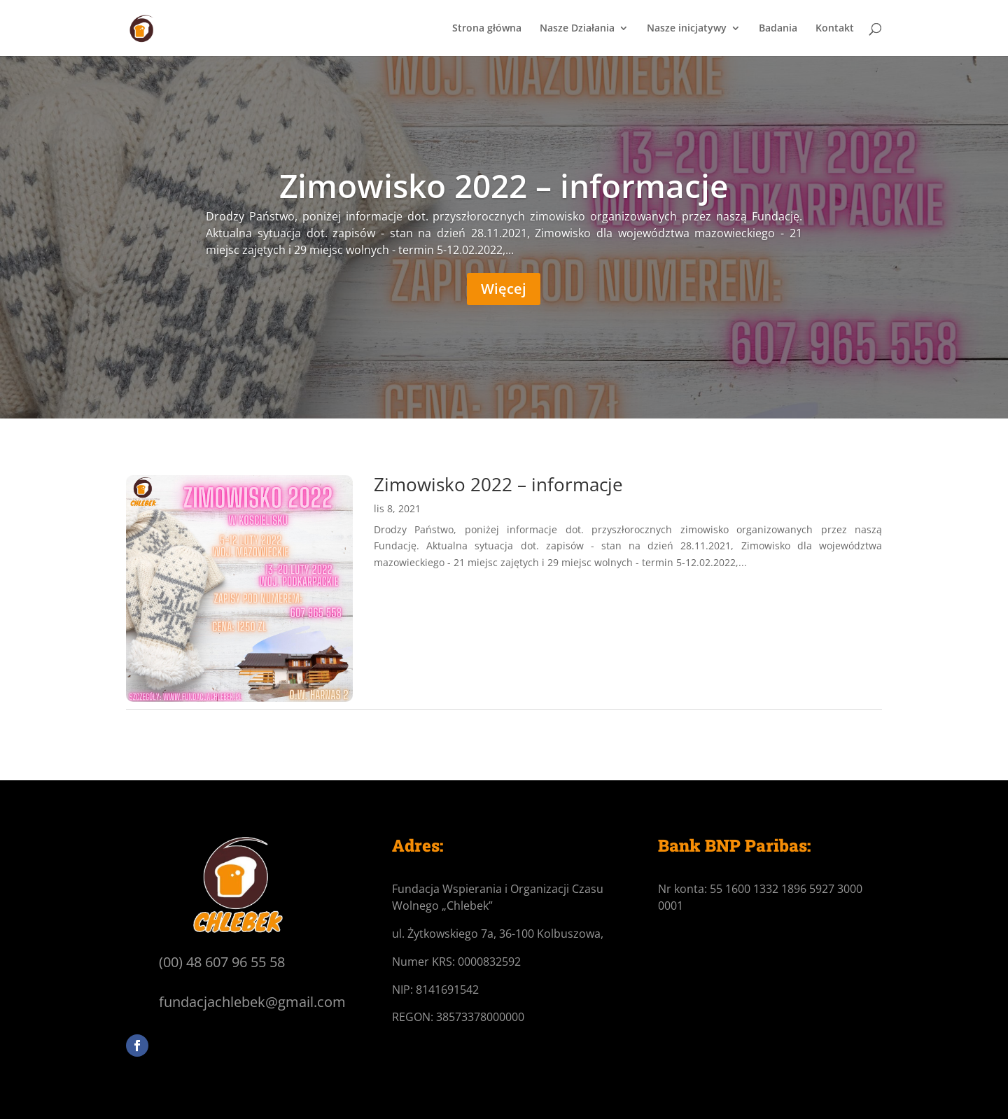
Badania (778, 28)
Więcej (503, 288)
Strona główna (487, 28)
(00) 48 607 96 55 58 (222, 961)
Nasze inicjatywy (687, 28)
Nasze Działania (577, 28)
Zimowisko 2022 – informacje (504, 185)
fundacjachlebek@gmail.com (252, 1001)
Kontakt (835, 28)
